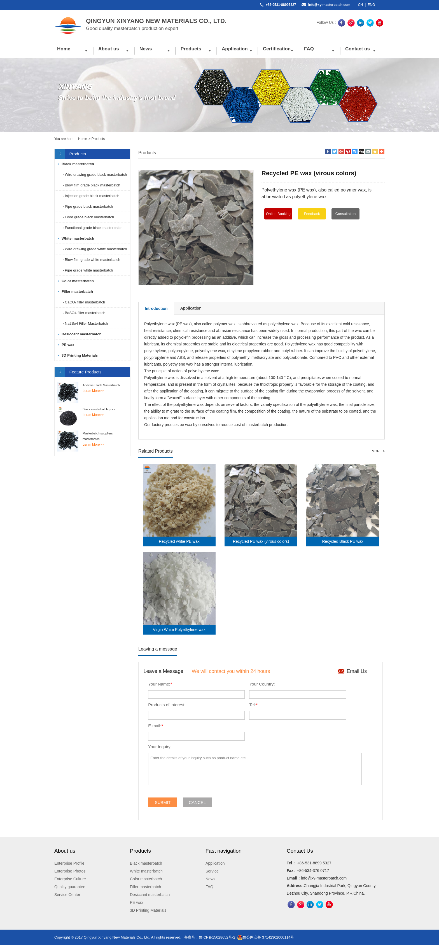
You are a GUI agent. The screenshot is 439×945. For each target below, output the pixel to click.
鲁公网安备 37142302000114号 (265, 937)
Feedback (312, 214)
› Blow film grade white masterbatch (91, 260)
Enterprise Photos (69, 871)
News (145, 49)
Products (191, 49)
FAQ (309, 49)
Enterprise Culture (70, 879)
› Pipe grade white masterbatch (87, 270)
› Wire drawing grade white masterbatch (94, 249)
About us (108, 49)
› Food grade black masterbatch (88, 217)
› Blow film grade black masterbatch (91, 185)
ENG (371, 5)
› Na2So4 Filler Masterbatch (85, 323)
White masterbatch (78, 238)
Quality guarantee (69, 887)
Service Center (67, 894)
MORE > (378, 451)
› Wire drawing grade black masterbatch (94, 174)
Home (63, 49)
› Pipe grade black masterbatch (87, 206)
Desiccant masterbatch (81, 334)
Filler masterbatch (77, 291)
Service (212, 871)
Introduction (156, 308)
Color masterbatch (78, 281)
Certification (277, 49)
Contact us (357, 49)
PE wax (68, 345)
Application (235, 49)
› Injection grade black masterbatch (90, 196)
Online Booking (278, 214)
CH (360, 5)
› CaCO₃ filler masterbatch (83, 302)
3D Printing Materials (80, 355)
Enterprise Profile (69, 863)
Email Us (357, 671)
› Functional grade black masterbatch (92, 228)
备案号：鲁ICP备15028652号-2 (209, 937)
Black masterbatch (78, 164)
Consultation (345, 214)
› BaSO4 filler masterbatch (83, 313)
